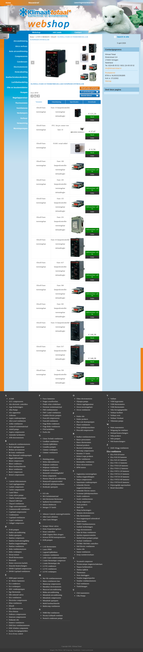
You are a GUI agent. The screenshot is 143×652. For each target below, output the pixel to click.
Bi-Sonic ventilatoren (16, 452)
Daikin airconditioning (17, 532)
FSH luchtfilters (48, 429)
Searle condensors (83, 496)
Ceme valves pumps (16, 495)
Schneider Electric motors (86, 491)
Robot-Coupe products (85, 456)
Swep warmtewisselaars (85, 555)
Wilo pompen (115, 439)
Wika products (115, 436)
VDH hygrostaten (116, 401)
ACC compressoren (16, 401)
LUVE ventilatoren (50, 569)
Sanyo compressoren (84, 479)
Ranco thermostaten (84, 442)
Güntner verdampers (50, 450)
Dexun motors (14, 555)
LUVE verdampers (50, 572)
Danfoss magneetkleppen (18, 543)
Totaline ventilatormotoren (86, 581)
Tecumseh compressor (85, 561)
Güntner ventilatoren (50, 452)
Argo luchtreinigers (16, 407)
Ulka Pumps (81, 596)
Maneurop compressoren (52, 584)
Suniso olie (81, 549)
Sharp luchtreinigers (84, 510)
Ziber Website (58, 650)
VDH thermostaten (117, 407)
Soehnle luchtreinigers (85, 527)
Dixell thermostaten (16, 557)
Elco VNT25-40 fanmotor (119, 479)
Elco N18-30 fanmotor (118, 457)
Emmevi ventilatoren (16, 623)
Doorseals (12, 560)
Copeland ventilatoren (17, 517)
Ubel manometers (83, 593)
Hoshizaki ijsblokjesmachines (53, 484)
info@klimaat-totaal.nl (113, 68)
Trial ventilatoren (83, 584)
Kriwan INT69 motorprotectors (54, 537)
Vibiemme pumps (116, 421)
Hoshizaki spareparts (50, 487)
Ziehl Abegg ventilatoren (119, 448)
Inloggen (52, 650)
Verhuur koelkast (116, 413)
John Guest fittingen (50, 520)
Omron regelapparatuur (85, 404)
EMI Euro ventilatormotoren (19, 625)
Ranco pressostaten (83, 440)
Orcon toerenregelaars (85, 407)
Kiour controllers (49, 532)
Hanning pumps (48, 459)
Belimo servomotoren (17, 450)
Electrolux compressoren (18, 600)
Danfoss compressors (16, 538)
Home (32, 37)
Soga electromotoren (84, 530)
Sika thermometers (83, 516)
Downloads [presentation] (92, 102)
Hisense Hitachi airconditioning (54, 478)
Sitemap (108, 81)
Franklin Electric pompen (52, 415)
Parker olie (80, 416)
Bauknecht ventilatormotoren (19, 444)
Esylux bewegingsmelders (18, 631)
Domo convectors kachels (18, 563)
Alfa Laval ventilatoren (17, 421)
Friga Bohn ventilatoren (51, 426)
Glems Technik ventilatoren (53, 439)
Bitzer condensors (15, 464)
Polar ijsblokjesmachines (86, 427)
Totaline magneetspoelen (86, 578)
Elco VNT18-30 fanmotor (119, 477)
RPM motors (81, 467)
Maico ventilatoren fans (51, 581)
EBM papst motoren (16, 578)
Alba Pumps (13, 410)
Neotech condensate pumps (53, 618)
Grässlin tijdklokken (50, 444)
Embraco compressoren (17, 614)
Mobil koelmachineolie (51, 603)
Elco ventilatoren (15, 597)
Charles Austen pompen (17, 498)
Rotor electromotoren (84, 465)
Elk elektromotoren (16, 609)
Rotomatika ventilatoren (85, 462)
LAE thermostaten (49, 547)
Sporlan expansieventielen (86, 535)
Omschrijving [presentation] (56, 102)
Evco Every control (16, 634)
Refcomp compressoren (85, 451)
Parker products (82, 419)
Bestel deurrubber (116, 488)
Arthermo (12, 415)
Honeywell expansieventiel (52, 481)
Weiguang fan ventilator (119, 430)
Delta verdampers (15, 552)
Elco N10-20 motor (117, 454)
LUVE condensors (49, 566)
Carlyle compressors (16, 487)
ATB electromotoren (16, 438)
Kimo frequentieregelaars (52, 529)
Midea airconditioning (51, 592)
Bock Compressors (16, 472)
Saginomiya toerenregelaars (87, 474)
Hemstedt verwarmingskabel (53, 473)
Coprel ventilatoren (16, 520)
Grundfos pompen (49, 447)
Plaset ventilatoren (83, 425)
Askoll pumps (14, 429)
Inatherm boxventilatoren (52, 502)
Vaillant (113, 399)
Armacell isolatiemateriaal (18, 426)
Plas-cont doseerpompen (85, 422)
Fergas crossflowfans (50, 401)
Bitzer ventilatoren (15, 469)
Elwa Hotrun (13, 611)
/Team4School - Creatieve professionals (83, 650)
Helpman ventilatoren (51, 467)
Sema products (82, 505)
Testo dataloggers (83, 575)
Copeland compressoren (17, 512)
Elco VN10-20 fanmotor (119, 466)
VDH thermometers (117, 404)
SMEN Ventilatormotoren (86, 524)
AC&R (11, 399)
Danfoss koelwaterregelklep (19, 541)
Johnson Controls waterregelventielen (56, 514)
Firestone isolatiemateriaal (52, 407)
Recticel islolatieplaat (84, 448)
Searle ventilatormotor (85, 499)
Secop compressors (83, 502)
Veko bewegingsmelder (118, 410)
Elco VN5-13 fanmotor (118, 463)
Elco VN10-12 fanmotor (119, 468)
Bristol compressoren (16, 475)
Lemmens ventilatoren (51, 555)
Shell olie (80, 507)
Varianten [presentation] (39, 102)
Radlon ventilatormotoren (86, 437)
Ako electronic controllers (18, 404)
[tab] (39, 102)
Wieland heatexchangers (119, 433)
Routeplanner (110, 73)
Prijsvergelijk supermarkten (120, 485)
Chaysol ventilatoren (16, 504)
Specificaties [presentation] (74, 102)
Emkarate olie (14, 620)
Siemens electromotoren (85, 513)
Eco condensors (14, 584)
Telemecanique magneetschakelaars (90, 564)
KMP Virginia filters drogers (53, 534)
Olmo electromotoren (84, 399)
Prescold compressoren (85, 430)
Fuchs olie (46, 432)
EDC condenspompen (17, 589)
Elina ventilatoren (15, 603)
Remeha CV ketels (83, 453)
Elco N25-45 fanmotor (118, 460)
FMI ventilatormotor (50, 410)
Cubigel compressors (16, 523)
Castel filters (13, 492)
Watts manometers (117, 427)
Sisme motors (81, 521)
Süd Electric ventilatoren (86, 546)
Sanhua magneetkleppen (85, 477)
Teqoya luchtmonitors (84, 567)
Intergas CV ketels (49, 507)
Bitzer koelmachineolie (17, 466)
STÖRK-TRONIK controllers (87, 543)
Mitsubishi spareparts (50, 601)
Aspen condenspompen (17, 418)
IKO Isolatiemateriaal (51, 496)
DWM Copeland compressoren (20, 569)
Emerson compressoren (17, 617)
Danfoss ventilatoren (16, 546)
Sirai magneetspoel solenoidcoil (88, 518)
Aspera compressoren (16, 432)
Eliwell (53, 37)
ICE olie (46, 493)
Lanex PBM (47, 549)
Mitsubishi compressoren (52, 598)
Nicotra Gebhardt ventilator (53, 615)
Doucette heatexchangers (18, 566)
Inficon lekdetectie (49, 505)
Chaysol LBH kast (15, 501)
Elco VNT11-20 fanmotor (119, 471)
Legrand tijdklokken (50, 552)
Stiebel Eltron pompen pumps (87, 538)
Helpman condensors (50, 465)
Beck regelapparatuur (16, 447)
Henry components (50, 476)
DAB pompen (14, 530)
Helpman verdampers (50, 470)
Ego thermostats (15, 592)
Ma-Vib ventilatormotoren (52, 578)
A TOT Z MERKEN (42, 37)
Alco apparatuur (15, 413)
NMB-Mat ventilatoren (51, 613)
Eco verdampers (15, 586)
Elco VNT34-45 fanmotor (119, 482)
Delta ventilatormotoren (17, 549)
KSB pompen (48, 540)
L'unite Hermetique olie (51, 563)
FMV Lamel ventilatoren (52, 413)
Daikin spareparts (15, 535)
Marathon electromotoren (52, 587)
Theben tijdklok (82, 570)
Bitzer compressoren (16, 461)
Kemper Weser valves (51, 526)
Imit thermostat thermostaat (53, 499)
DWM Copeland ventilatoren (19, 571)
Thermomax (81, 572)
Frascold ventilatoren (50, 421)
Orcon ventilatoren (83, 410)
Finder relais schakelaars (52, 404)
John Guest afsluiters (50, 517)
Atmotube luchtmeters (17, 435)
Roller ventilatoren (83, 459)
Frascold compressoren (51, 418)
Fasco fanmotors (49, 399)
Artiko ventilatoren (16, 424)
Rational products (83, 445)
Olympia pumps (82, 401)
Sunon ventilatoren (83, 552)
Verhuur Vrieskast (116, 418)
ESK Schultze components (18, 628)
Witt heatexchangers (117, 441)
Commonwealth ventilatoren (19, 509)
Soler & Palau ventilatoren (86, 532)
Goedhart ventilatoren (51, 441)
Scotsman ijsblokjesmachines (87, 493)
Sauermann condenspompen (87, 482)
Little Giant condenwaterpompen (55, 558)
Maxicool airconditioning (52, 589)
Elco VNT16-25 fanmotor (119, 474)
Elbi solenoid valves (16, 595)
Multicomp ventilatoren (51, 606)
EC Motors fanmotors (17, 581)
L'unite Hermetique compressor (54, 560)
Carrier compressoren (16, 490)
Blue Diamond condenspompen (20, 455)
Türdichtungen (82, 586)
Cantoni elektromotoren (17, 481)
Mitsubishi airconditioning (52, 595)
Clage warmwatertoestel (17, 506)
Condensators (14, 515)
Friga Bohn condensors (51, 424)
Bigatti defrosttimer (16, 458)
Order (92, 120)
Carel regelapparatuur (17, 484)
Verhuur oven (115, 415)
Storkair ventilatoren (84, 541)
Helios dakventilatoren (51, 462)
